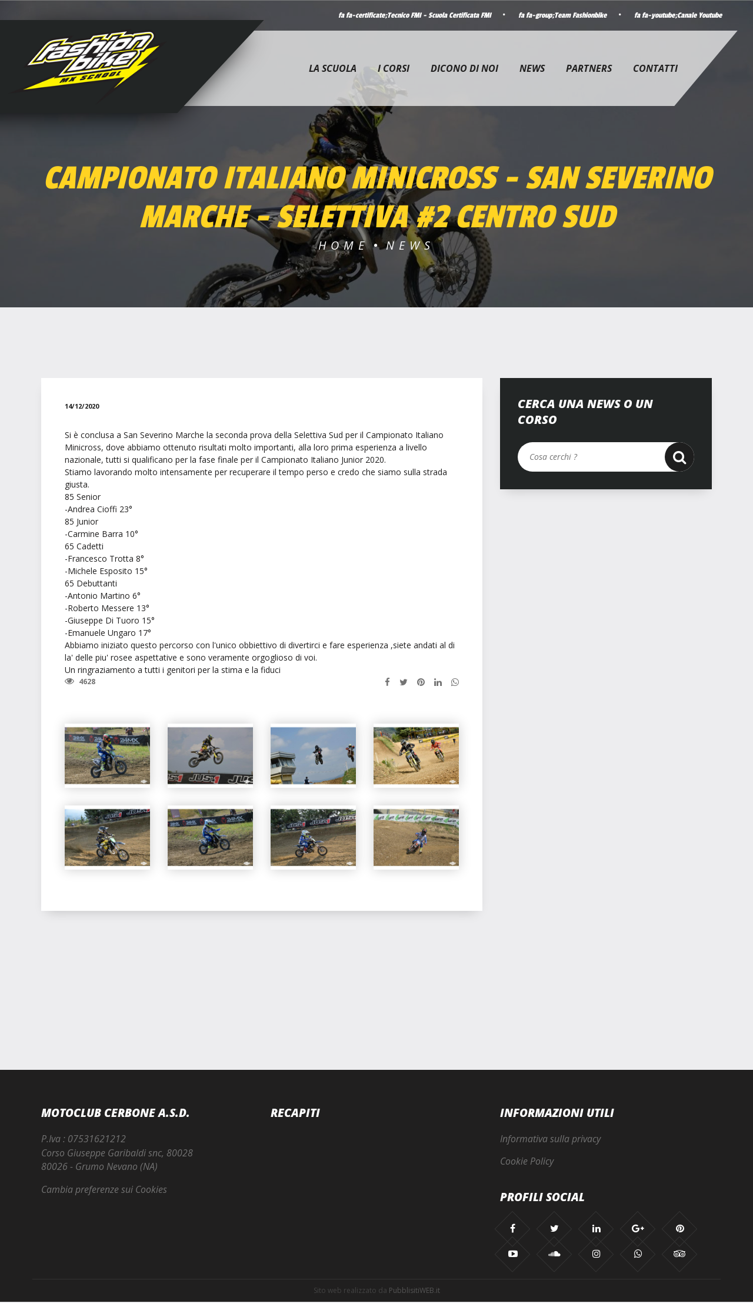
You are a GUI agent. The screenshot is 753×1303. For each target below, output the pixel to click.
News (532, 68)
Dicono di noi (464, 68)
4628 (80, 682)
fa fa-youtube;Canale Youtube (675, 15)
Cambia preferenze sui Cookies (104, 1190)
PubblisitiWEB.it (414, 1292)
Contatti (655, 68)
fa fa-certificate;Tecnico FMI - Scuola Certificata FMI (404, 15)
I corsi (393, 68)
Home (343, 245)
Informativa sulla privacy (550, 1139)
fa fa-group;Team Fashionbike (555, 15)
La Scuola (332, 68)
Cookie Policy (527, 1162)
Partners (589, 68)
